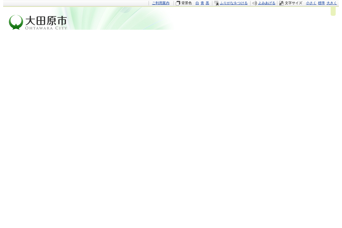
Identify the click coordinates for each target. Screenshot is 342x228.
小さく (311, 3)
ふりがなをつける (234, 3)
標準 (321, 3)
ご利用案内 (160, 3)
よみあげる (266, 3)
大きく (332, 3)
